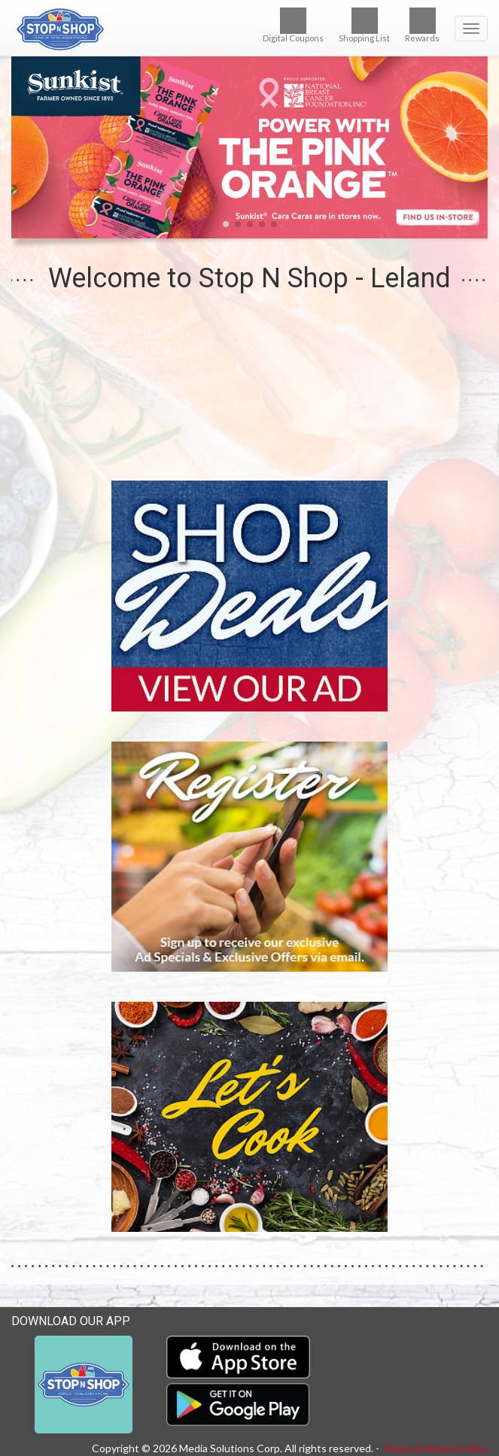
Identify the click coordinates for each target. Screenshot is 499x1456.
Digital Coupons (293, 25)
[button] (226, 224)
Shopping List (364, 25)
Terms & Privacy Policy (435, 1448)
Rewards (422, 25)
